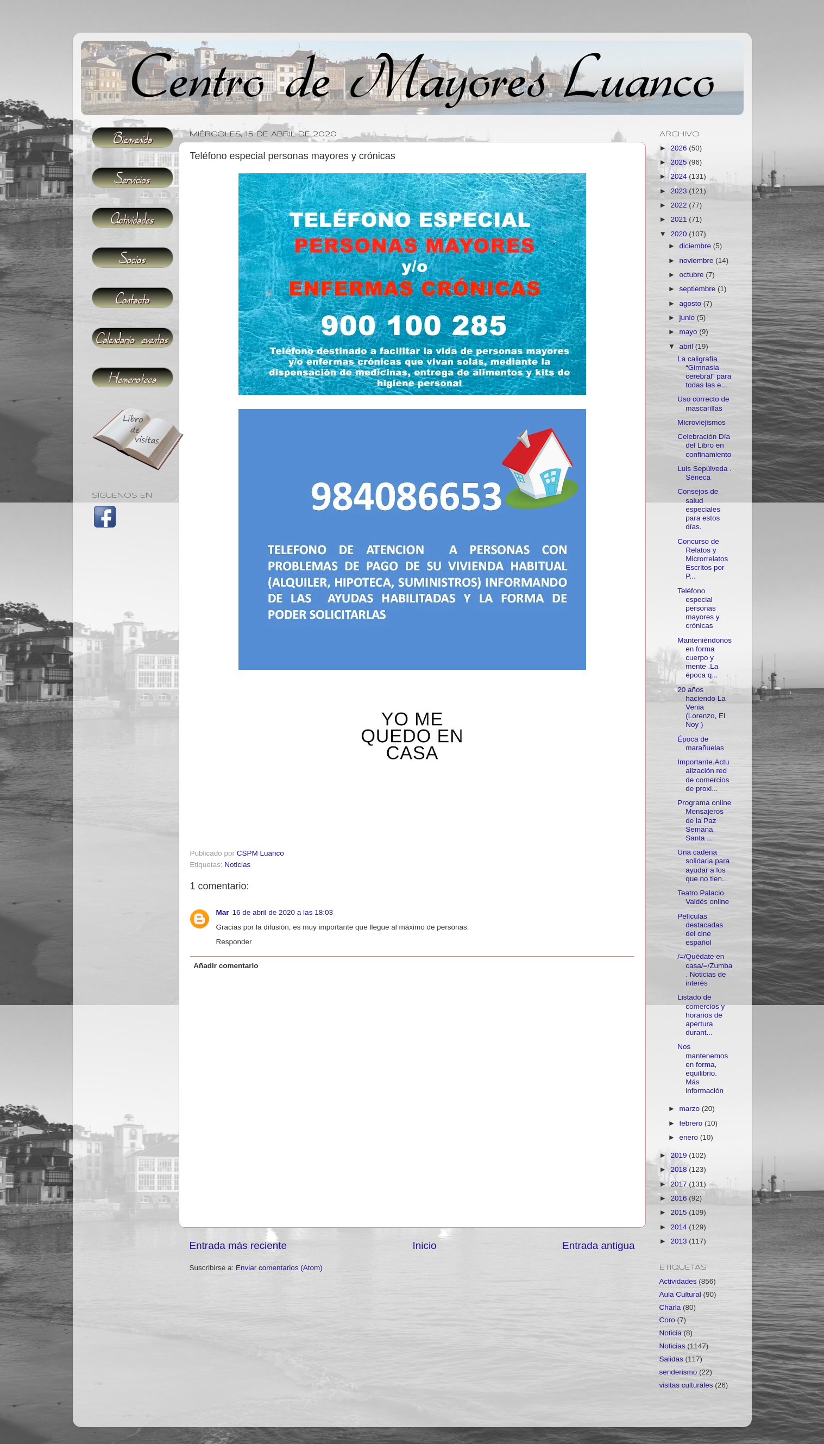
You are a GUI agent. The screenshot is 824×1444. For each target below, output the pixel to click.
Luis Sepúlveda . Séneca (704, 472)
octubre (693, 275)
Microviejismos (701, 422)
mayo (690, 332)
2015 (679, 1212)
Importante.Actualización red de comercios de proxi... (703, 775)
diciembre (696, 246)
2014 (679, 1227)
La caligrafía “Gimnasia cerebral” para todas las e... (704, 372)
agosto (691, 303)
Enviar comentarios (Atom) (279, 1268)
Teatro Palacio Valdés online (703, 897)
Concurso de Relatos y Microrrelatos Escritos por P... (702, 559)
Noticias (237, 865)
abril (687, 346)
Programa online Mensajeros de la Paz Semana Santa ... (704, 820)
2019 (679, 1155)
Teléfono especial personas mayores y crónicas (698, 608)
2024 (679, 176)
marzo (691, 1108)
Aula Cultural (680, 1294)
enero (690, 1137)
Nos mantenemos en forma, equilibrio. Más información (702, 1069)
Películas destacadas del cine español (700, 929)
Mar (222, 912)
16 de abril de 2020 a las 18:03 (282, 912)
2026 (679, 148)
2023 (679, 191)
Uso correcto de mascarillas (703, 403)
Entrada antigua (598, 1245)
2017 (679, 1184)
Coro (667, 1320)
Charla (670, 1307)
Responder (234, 942)
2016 (679, 1198)
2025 (679, 162)
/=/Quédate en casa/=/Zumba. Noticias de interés (704, 969)
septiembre (699, 289)
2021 (679, 219)
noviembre (698, 260)
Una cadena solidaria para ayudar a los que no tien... (703, 865)
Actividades (678, 1281)
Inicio (425, 1245)
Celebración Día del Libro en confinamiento (704, 445)
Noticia (670, 1333)
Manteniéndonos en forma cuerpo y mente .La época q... (704, 658)
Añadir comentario (225, 966)
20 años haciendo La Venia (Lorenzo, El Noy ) (701, 707)
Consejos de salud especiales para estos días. (698, 509)
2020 (679, 234)
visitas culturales (686, 1385)
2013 (679, 1241)
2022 (679, 205)
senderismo (678, 1372)
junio (688, 317)
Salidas (671, 1359)
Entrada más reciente (238, 1245)
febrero (692, 1123)
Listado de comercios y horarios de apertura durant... (701, 1015)
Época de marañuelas (700, 743)
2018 (679, 1169)
